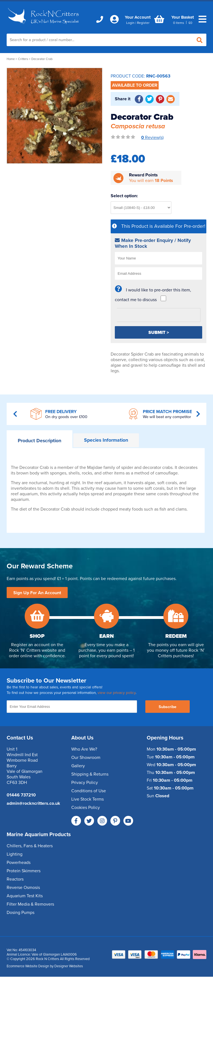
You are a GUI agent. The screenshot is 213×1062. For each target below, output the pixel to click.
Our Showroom (85, 757)
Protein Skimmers (23, 871)
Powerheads (19, 862)
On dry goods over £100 (66, 416)
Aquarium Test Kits (25, 896)
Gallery (78, 766)
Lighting (14, 854)
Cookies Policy (85, 807)
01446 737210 (21, 795)
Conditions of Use (88, 791)
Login (130, 23)
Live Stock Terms (87, 799)
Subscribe (167, 706)
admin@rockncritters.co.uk (33, 803)
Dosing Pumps (20, 912)
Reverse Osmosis (23, 887)
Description (39, 441)
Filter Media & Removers (30, 904)
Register (143, 23)
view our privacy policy (117, 693)
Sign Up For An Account (37, 593)
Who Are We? (84, 749)
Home (11, 59)
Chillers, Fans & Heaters (30, 846)
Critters (23, 59)
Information (106, 440)
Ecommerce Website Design (28, 966)
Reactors (15, 879)
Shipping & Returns (89, 774)
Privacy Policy (84, 782)
